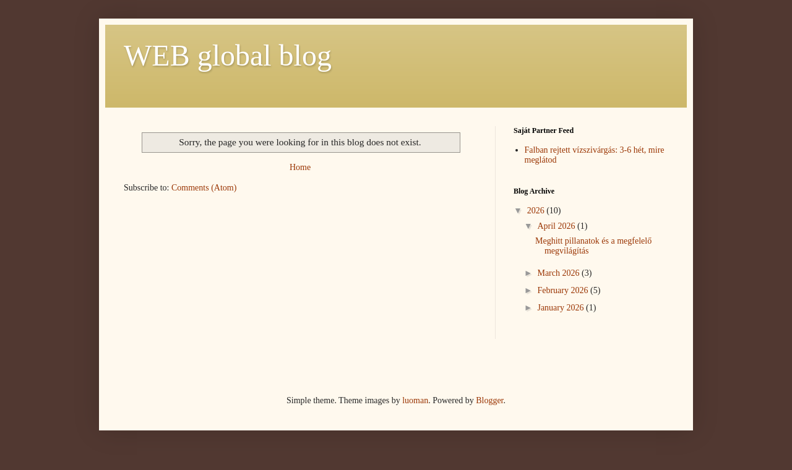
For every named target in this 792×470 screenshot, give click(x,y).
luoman (415, 400)
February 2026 (563, 290)
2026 (537, 210)
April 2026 (557, 226)
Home (300, 167)
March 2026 (559, 273)
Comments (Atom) (203, 187)
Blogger (489, 400)
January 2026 (561, 307)
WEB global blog (228, 55)
